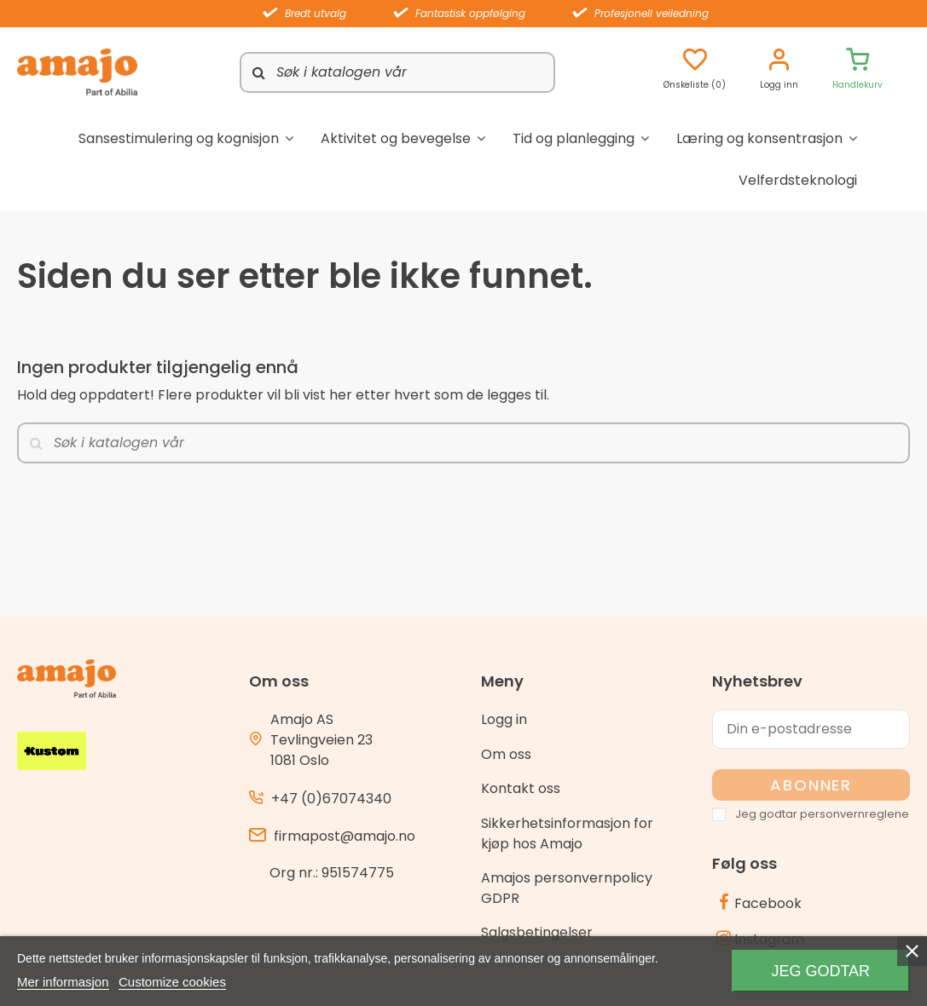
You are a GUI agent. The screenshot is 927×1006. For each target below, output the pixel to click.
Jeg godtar (820, 971)
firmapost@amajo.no (344, 836)
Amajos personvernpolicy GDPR (566, 888)
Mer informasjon (63, 981)
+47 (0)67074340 (331, 798)
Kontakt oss (520, 788)
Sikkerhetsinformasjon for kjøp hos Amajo (567, 833)
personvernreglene (854, 814)
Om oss (506, 754)
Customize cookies (172, 981)
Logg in (504, 719)
